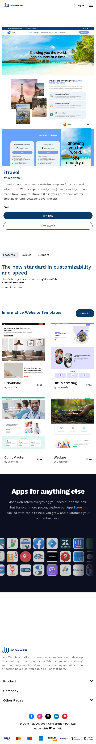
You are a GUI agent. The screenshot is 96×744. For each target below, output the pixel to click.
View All (85, 313)
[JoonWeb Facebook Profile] (31, 716)
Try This (48, 215)
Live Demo (48, 226)
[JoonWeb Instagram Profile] (40, 716)
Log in (80, 5)
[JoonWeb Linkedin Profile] (56, 716)
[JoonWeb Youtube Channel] (65, 716)
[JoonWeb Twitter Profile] (48, 716)
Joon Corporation (52, 723)
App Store (74, 507)
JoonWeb (13, 177)
